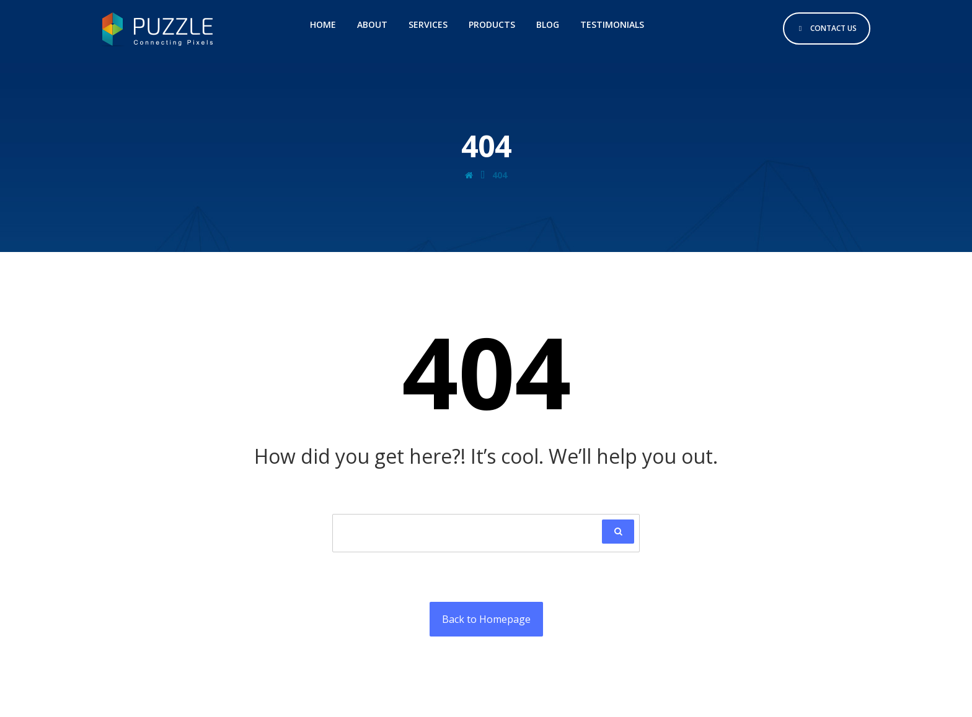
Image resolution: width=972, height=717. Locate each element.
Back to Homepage (486, 619)
